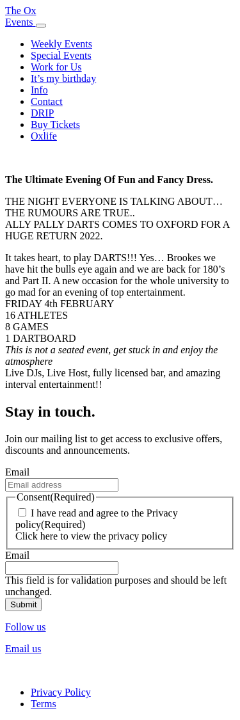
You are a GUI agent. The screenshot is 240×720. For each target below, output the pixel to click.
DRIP (42, 113)
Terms (43, 703)
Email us (23, 648)
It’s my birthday (63, 78)
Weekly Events (61, 43)
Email (17, 472)
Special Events (61, 55)
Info (39, 89)
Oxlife (44, 136)
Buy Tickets (55, 124)
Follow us (25, 626)
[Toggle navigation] (41, 26)
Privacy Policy (61, 692)
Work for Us (56, 66)
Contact (47, 101)
